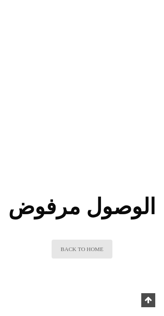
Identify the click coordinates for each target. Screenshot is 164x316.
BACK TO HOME (82, 249)
